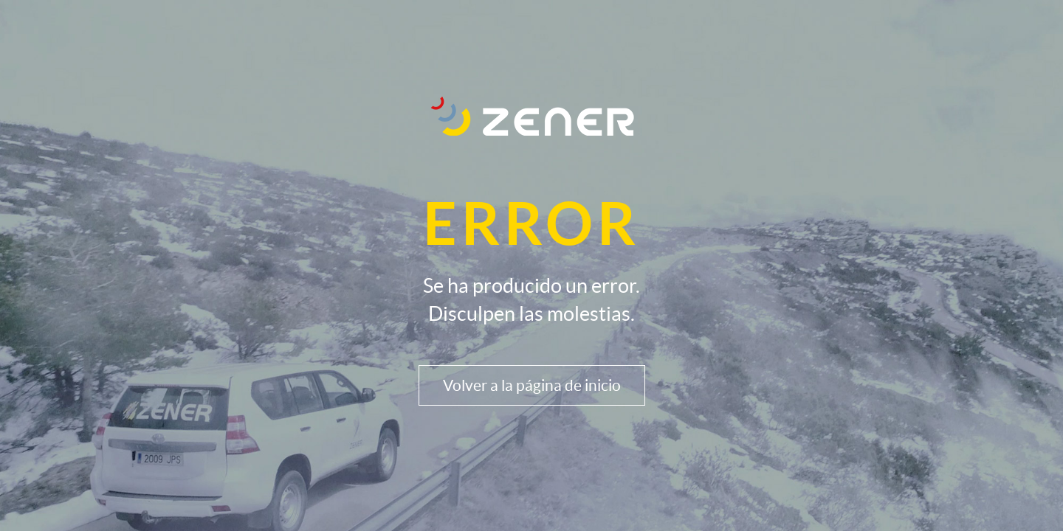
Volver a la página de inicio (532, 385)
